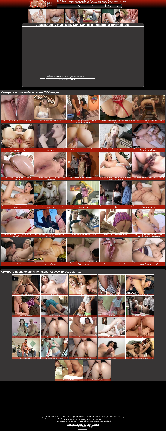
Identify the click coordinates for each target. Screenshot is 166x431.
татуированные (64, 78)
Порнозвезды (113, 6)
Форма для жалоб (91, 425)
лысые (42, 78)
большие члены (89, 78)
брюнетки (49, 78)
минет (55, 78)
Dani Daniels (70, 79)
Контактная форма (75, 425)
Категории (65, 6)
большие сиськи (76, 78)
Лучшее (81, 6)
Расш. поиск (97, 6)
